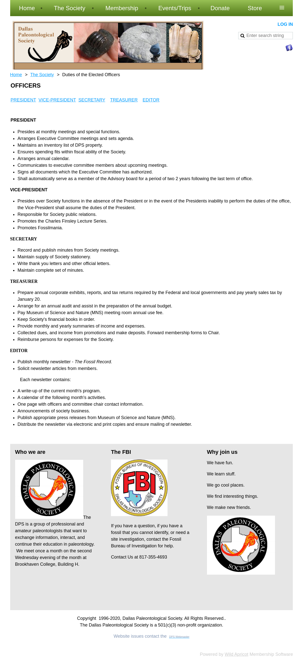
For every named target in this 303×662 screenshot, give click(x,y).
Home (16, 74)
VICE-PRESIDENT (57, 100)
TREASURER (124, 100)
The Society (42, 74)
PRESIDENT (23, 100)
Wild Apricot (236, 654)
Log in (285, 24)
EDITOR (151, 100)
